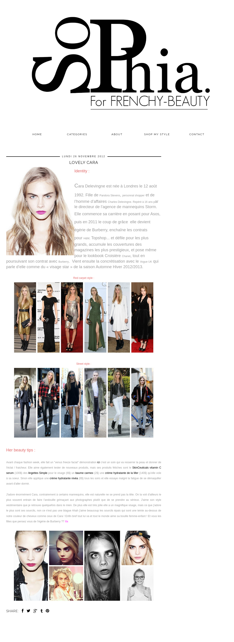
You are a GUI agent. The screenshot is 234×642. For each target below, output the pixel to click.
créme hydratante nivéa (64, 478)
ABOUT (117, 134)
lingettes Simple (37, 473)
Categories (77, 134)
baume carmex (84, 473)
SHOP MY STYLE (157, 134)
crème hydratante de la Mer (121, 473)
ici (98, 462)
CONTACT (196, 134)
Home (37, 134)
